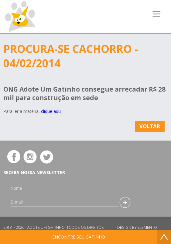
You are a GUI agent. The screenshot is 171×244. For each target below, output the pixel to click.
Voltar (149, 126)
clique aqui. (52, 111)
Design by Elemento (137, 227)
